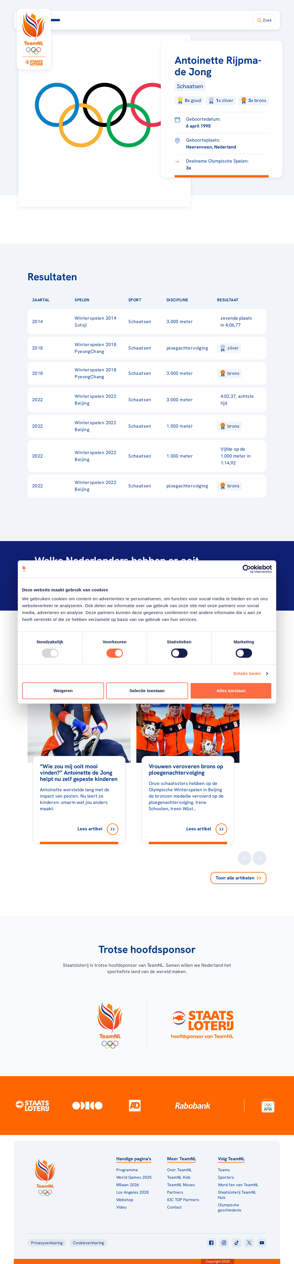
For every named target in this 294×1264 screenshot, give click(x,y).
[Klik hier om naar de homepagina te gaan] (33, 33)
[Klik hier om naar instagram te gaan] (224, 1242)
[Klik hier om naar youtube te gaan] (261, 1242)
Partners (175, 1192)
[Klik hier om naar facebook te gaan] (211, 1242)
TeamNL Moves (181, 1184)
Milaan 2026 (149, 20)
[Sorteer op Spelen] (99, 300)
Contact (174, 1207)
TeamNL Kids (179, 1177)
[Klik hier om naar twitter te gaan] (249, 1242)
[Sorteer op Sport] (150, 300)
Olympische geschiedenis (229, 1207)
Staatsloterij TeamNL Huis (237, 1195)
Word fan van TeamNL (238, 1184)
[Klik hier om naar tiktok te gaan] (236, 1242)
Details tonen (247, 673)
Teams (224, 1169)
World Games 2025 (134, 1177)
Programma (115, 20)
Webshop (124, 1199)
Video (121, 1207)
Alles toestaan (231, 690)
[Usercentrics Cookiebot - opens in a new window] (247, 569)
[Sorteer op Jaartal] (58, 300)
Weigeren (63, 690)
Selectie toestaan (147, 690)
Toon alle (238, 878)
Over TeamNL (179, 1169)
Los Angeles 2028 (132, 1192)
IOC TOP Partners (183, 1199)
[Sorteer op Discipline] (197, 300)
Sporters (226, 1177)
